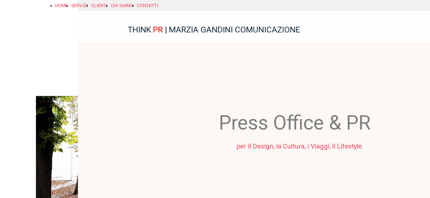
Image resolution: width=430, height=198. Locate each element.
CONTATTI (147, 5)
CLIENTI (99, 5)
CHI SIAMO (122, 5)
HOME (61, 5)
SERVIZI (79, 5)
